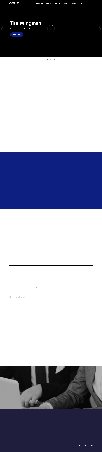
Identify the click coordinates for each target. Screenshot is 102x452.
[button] (98, 448)
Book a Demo (16, 34)
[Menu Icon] (92, 3)
